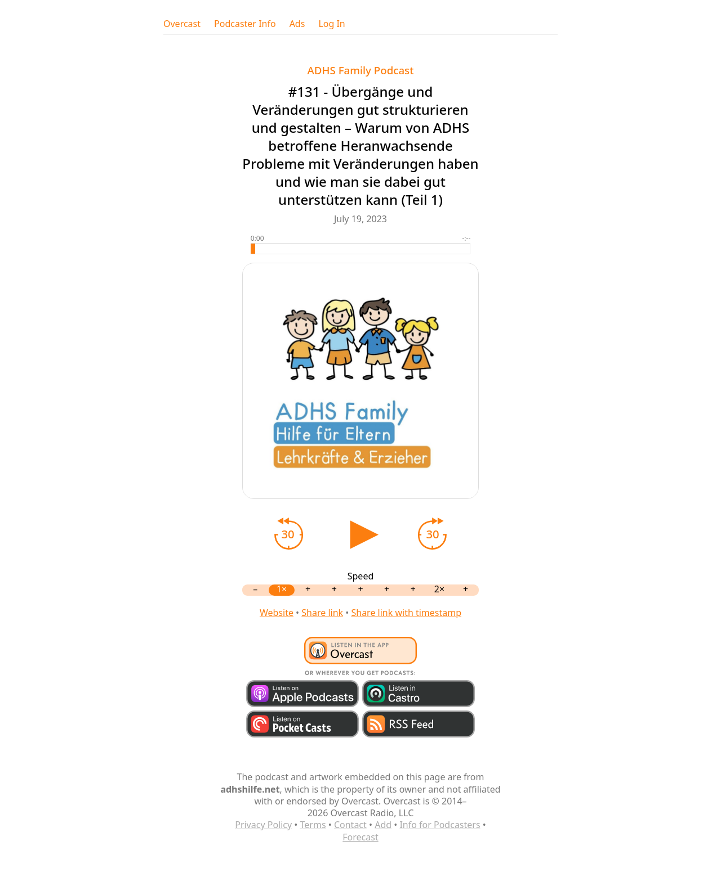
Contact (350, 824)
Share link (322, 612)
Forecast (360, 837)
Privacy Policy (263, 824)
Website (276, 612)
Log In (331, 24)
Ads (297, 24)
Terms (313, 824)
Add (383, 824)
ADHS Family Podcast (361, 70)
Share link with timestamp (406, 612)
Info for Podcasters (439, 824)
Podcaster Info (245, 24)
